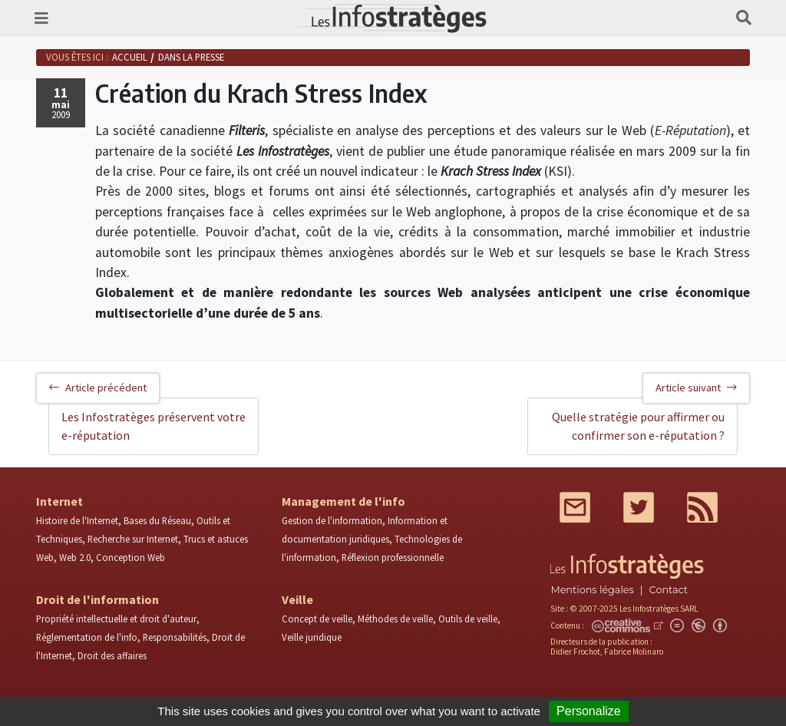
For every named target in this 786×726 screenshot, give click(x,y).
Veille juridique (312, 637)
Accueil (129, 57)
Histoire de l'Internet (77, 520)
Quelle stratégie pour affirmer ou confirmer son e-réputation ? (638, 426)
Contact (668, 590)
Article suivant (696, 387)
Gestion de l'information (332, 520)
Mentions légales (591, 590)
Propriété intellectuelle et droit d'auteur (116, 618)
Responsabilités (174, 637)
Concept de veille (317, 618)
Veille (297, 599)
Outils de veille (467, 618)
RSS (702, 507)
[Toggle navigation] (41, 18)
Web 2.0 (75, 557)
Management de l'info (343, 501)
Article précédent (98, 387)
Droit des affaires (112, 655)
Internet (59, 501)
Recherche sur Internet (133, 539)
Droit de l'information (97, 599)
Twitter (638, 507)
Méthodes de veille (395, 618)
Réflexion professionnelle (393, 557)
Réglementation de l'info (86, 637)
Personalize (588, 711)
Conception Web (130, 557)
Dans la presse (191, 57)
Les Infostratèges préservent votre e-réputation (153, 426)
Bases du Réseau (157, 520)
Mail (575, 507)
